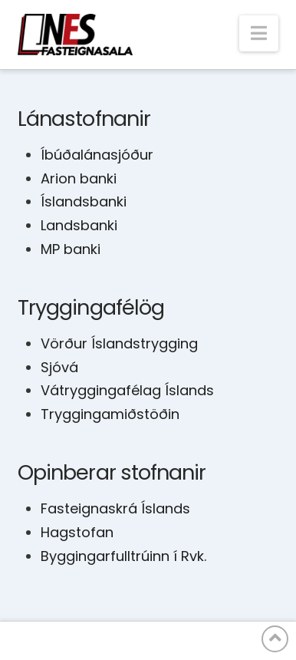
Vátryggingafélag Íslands (127, 390)
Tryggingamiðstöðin (110, 414)
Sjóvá (59, 367)
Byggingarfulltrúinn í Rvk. (123, 556)
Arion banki (79, 178)
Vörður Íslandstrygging (119, 343)
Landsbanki (79, 225)
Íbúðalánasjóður (97, 154)
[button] (258, 33)
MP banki (70, 249)
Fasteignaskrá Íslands (115, 508)
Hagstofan (77, 532)
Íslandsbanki (84, 201)
